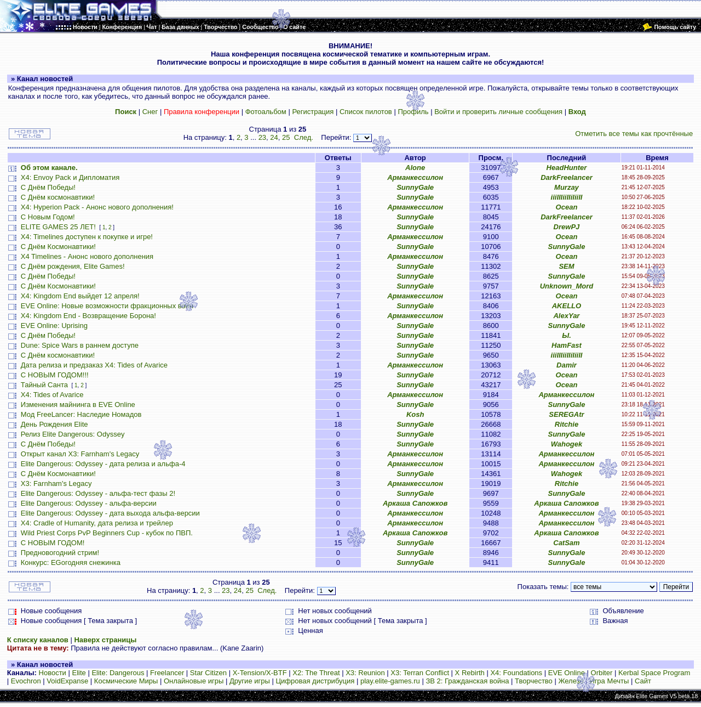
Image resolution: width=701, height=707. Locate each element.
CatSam (566, 543)
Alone (415, 167)
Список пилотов (366, 112)
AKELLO (566, 306)
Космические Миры (126, 681)
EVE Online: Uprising (54, 325)
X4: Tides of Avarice (52, 395)
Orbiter (602, 673)
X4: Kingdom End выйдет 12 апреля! (80, 296)
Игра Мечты (609, 681)
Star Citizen (208, 673)
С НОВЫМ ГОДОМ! (53, 543)
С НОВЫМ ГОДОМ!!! (55, 375)
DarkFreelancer (567, 177)
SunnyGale (415, 187)
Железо (570, 681)
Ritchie (566, 424)
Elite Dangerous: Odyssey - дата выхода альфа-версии (110, 513)
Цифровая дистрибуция (314, 681)
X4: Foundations (516, 673)
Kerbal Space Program (654, 673)
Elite (78, 673)
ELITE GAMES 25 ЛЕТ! (58, 227)
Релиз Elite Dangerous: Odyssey (73, 434)
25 (286, 137)
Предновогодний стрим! (60, 552)
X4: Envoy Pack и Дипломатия (70, 177)
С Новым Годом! (48, 217)
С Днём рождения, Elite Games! (73, 266)
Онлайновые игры (193, 681)
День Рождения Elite (54, 424)
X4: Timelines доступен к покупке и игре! (87, 237)
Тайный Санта (44, 385)
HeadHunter (567, 167)
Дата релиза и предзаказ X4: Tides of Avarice (94, 365)
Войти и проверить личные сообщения (498, 112)
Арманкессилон (415, 177)
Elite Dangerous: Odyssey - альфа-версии (89, 503)
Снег (150, 112)
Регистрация (313, 112)
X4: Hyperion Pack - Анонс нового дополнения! (97, 207)
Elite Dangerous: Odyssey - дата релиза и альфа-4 (103, 464)
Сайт (643, 681)
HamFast (566, 345)
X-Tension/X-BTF (260, 673)
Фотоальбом (265, 112)
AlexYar (566, 316)
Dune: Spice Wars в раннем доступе (80, 345)
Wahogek (567, 444)
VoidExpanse (67, 681)
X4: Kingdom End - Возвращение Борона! (88, 316)
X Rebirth (470, 673)
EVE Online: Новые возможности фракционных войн (107, 306)
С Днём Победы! (48, 187)
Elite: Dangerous (117, 673)
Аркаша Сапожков (415, 503)
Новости (52, 673)
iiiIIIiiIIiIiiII (567, 197)
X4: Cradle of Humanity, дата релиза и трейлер (97, 523)
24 (274, 137)
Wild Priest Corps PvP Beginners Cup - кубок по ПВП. (107, 533)
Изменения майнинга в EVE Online (78, 404)
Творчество (534, 681)
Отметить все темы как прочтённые (634, 133)
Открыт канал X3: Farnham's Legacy (80, 454)
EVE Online (566, 673)
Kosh (415, 414)
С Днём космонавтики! (58, 197)
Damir (566, 365)
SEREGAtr (566, 414)
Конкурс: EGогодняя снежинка (70, 562)
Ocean (567, 207)
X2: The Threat (316, 673)
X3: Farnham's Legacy (56, 483)
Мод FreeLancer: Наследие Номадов (81, 414)
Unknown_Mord (567, 286)
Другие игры (249, 681)
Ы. (566, 335)
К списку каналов (37, 640)
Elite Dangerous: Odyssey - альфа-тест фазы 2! (98, 493)
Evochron (26, 681)
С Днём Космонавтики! (58, 246)
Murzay (566, 187)
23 (262, 137)
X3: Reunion (365, 673)
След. (303, 137)
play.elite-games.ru (390, 681)
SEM (566, 266)
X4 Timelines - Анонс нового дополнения (87, 256)
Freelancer (167, 673)
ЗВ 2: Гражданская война (467, 681)
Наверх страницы (105, 640)
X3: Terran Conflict (419, 673)
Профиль (413, 112)
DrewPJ (567, 227)
